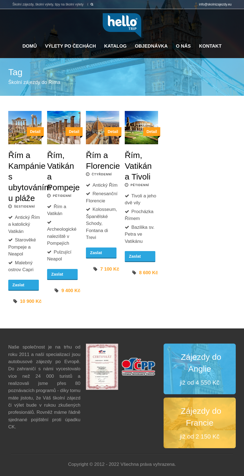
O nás (183, 46)
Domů (29, 46)
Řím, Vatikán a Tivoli (138, 166)
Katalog (115, 46)
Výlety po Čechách (70, 46)
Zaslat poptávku (21, 286)
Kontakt (210, 46)
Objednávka (151, 46)
